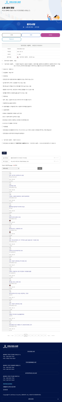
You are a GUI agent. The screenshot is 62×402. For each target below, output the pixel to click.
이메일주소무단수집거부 (9, 386)
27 (35, 335)
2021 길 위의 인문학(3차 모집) (16, 175)
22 (19, 335)
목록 (4, 153)
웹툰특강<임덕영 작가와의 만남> (17, 206)
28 (38, 335)
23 (22, 335)
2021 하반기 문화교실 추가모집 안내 (18, 261)
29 (41, 335)
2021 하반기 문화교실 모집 (15, 304)
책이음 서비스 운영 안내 (15, 282)
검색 (40, 168)
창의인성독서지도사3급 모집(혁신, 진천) (18, 293)
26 (32, 335)
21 (16, 335)
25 (28, 335)
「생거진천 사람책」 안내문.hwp (25, 57)
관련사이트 (31, 399)
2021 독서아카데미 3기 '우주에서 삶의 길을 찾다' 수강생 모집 (24, 240)
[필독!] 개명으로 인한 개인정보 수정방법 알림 (20, 271)
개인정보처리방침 (7, 384)
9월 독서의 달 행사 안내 (15, 217)
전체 (11, 35)
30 (45, 335)
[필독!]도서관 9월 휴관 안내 (16, 250)
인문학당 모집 (12, 185)
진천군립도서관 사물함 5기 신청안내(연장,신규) (20, 324)
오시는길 (5, 389)
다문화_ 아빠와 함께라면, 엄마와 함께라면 (19, 196)
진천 (31, 35)
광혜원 (50, 35)
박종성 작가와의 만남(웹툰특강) (16, 314)
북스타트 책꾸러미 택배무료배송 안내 (20, 161)
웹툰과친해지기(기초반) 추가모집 (19, 158)
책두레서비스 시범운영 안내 (15, 228)
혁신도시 (11, 39)
